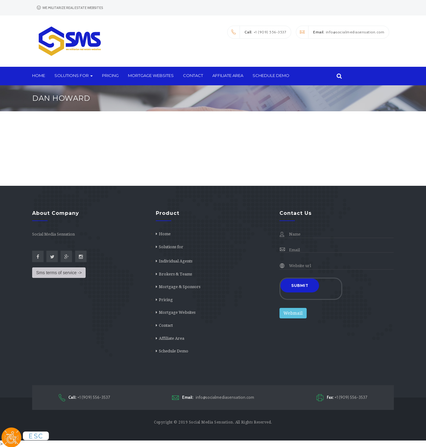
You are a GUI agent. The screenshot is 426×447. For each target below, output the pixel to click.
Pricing (110, 75)
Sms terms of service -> (59, 272)
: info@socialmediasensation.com (340, 32)
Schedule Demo (271, 75)
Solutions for (73, 75)
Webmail (293, 313)
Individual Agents (175, 261)
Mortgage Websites (151, 75)
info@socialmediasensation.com (213, 397)
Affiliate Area (227, 75)
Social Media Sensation (211, 422)
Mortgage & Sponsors (179, 286)
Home (38, 75)
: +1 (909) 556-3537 (257, 32)
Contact (193, 75)
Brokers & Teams (175, 274)
